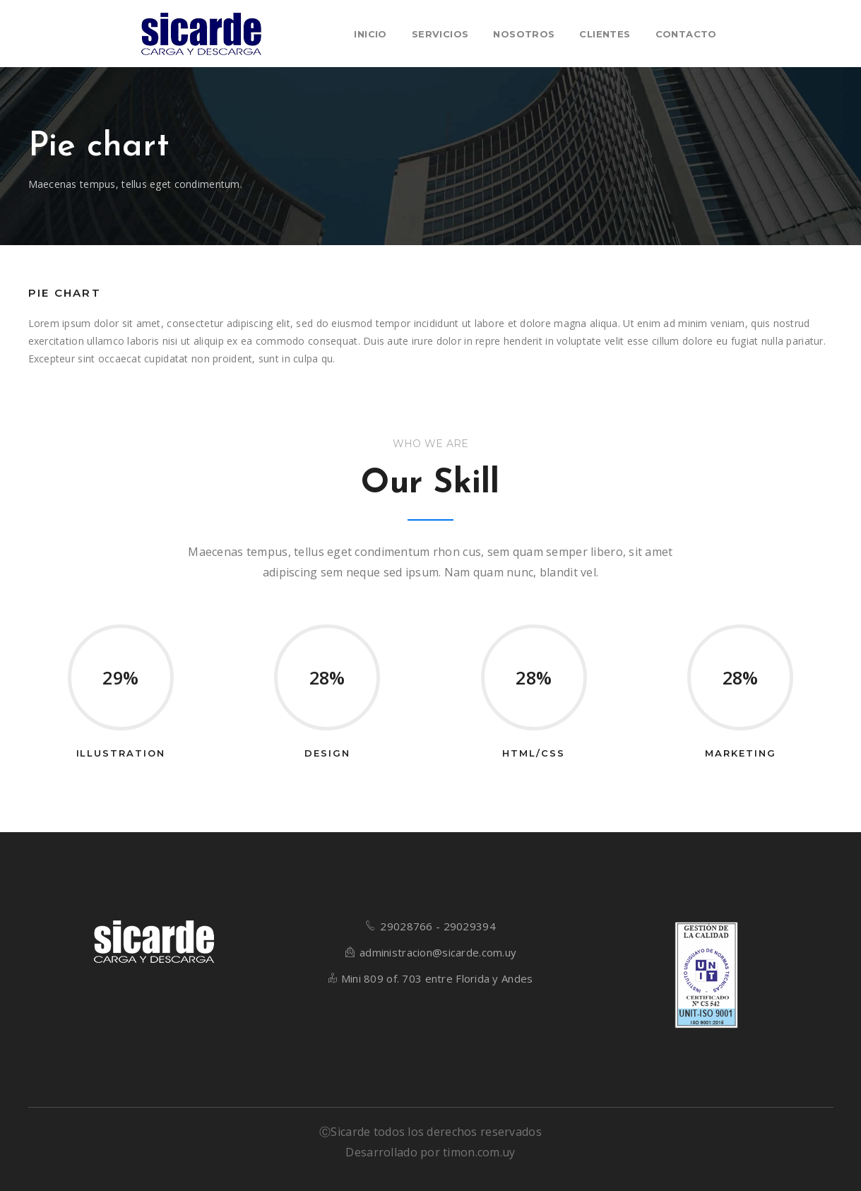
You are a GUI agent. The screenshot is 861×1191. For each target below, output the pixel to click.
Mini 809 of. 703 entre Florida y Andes (437, 978)
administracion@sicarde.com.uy (438, 952)
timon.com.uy (479, 1152)
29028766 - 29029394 (437, 926)
